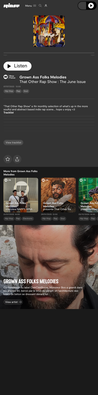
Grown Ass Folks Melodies (42, 77)
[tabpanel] (49, 53)
